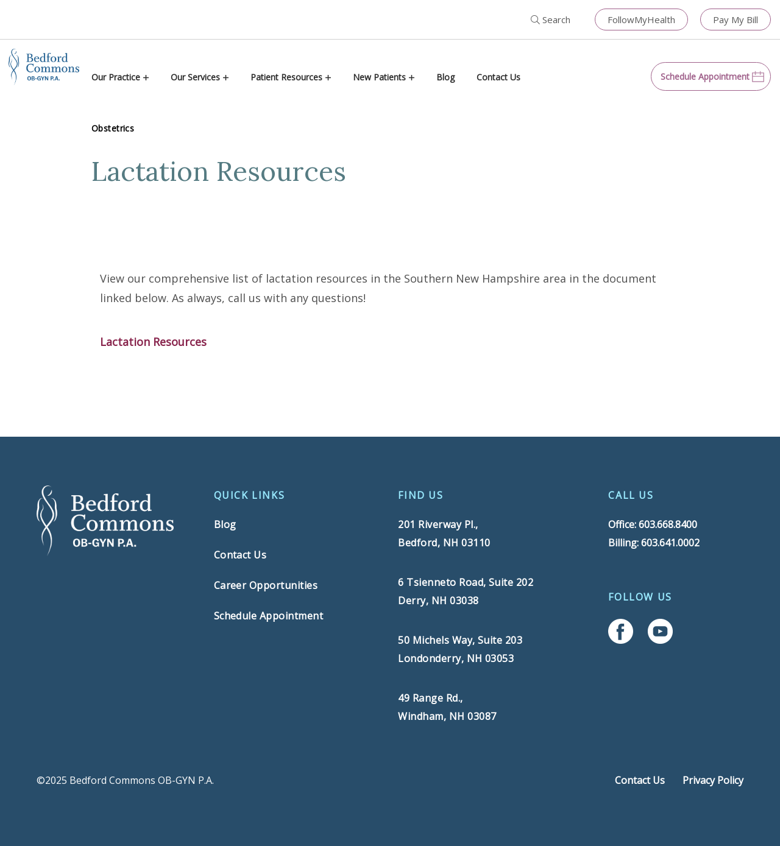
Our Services (195, 77)
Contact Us (498, 77)
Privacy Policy (712, 780)
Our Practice (115, 77)
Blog (445, 77)
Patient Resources (286, 77)
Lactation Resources (153, 341)
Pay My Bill (735, 19)
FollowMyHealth (641, 19)
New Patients (379, 77)
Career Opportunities (266, 585)
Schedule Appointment (269, 615)
